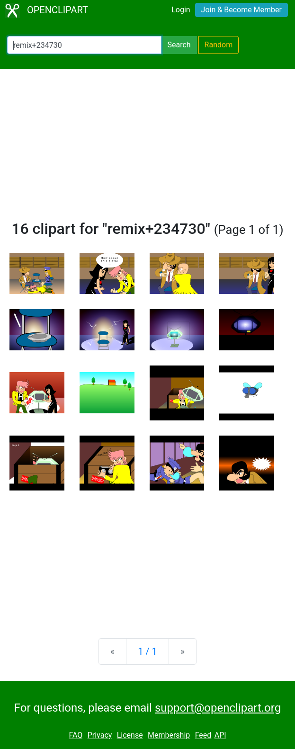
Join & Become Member (241, 9)
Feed (203, 735)
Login (180, 9)
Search (178, 44)
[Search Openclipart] (84, 45)
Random (219, 44)
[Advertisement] (147, 148)
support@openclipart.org (218, 707)
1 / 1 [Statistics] (147, 651)
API (220, 735)
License (130, 735)
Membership (169, 735)
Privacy (100, 735)
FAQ (75, 735)
